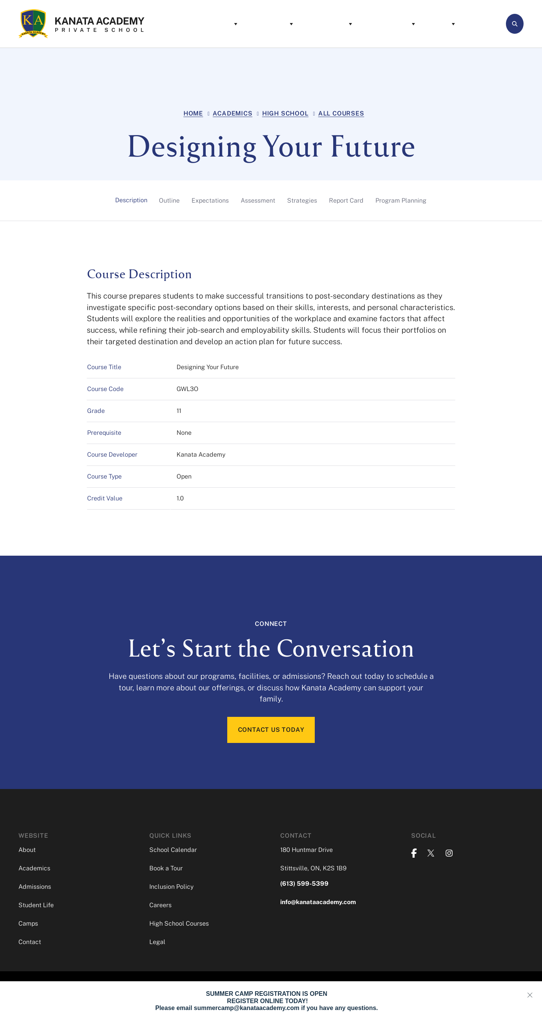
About (186, 23)
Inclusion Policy (171, 888)
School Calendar (173, 851)
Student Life (352, 23)
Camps (403, 23)
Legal (157, 943)
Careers (160, 906)
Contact (447, 23)
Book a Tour (166, 869)
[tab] (131, 200)
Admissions (290, 23)
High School (285, 113)
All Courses (341, 113)
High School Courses (179, 925)
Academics (233, 23)
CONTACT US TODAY (271, 730)
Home (193, 113)
